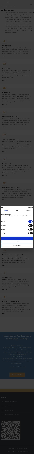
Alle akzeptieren (17, 238)
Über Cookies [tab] (28, 210)
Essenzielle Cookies (17, 245)
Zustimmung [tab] (6, 210)
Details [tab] (17, 210)
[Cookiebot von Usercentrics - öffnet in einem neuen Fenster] (26, 207)
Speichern (17, 241)
